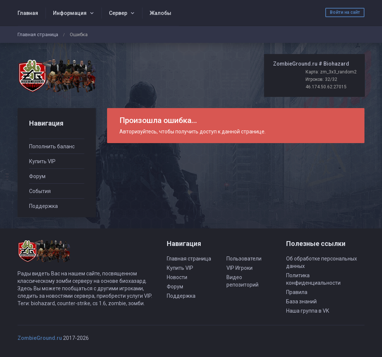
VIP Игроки (239, 268)
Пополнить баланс (52, 146)
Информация (70, 13)
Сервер (118, 13)
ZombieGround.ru (40, 338)
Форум (37, 176)
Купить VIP (42, 161)
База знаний (301, 301)
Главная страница (38, 34)
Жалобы (160, 13)
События (40, 191)
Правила (296, 292)
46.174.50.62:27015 (326, 86)
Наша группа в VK (307, 311)
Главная (28, 13)
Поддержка (43, 206)
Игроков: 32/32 (321, 79)
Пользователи (244, 259)
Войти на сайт (345, 12)
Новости (177, 277)
